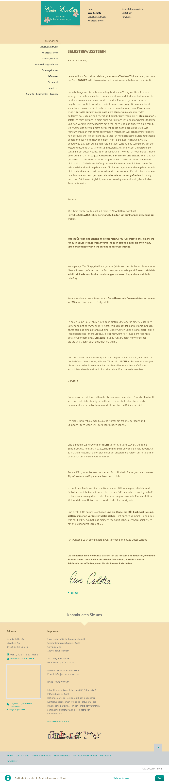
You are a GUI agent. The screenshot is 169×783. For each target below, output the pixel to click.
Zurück (74, 592)
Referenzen (53, 76)
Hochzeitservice (95, 20)
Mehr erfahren (121, 778)
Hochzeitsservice (50, 52)
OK (159, 778)
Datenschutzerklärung (58, 721)
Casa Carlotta (94, 12)
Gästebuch (127, 12)
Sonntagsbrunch (50, 58)
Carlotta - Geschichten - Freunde (42, 93)
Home (91, 8)
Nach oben (158, 747)
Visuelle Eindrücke (97, 16)
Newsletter (127, 16)
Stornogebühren (50, 70)
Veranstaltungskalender (133, 8)
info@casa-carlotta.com (22, 658)
